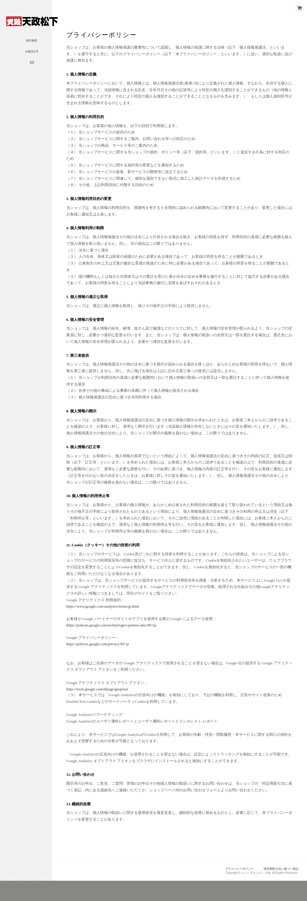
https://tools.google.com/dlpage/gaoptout (109, 702)
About (32, 58)
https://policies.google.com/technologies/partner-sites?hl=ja (123, 638)
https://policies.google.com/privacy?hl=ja (109, 657)
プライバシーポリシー (235, 888)
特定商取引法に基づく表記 (279, 888)
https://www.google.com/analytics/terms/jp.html (114, 619)
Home (31, 47)
